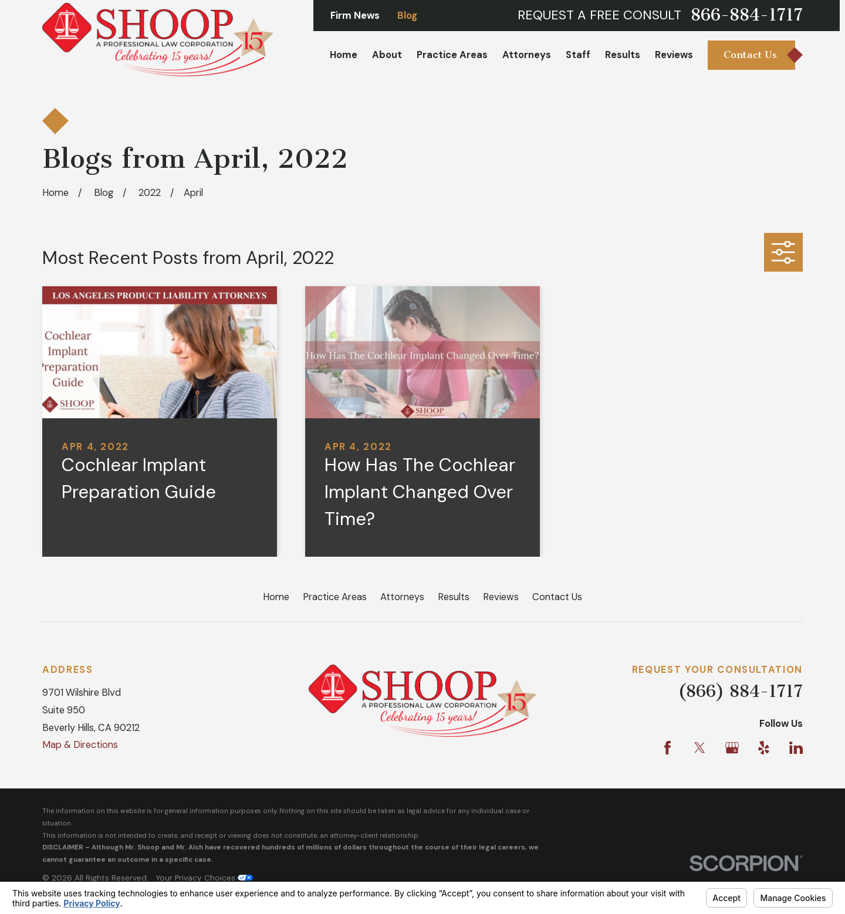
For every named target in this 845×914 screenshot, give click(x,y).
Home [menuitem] (343, 55)
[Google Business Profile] (732, 747)
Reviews (501, 597)
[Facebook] (667, 747)
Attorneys (402, 597)
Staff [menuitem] (578, 55)
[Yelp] (763, 747)
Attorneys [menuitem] (526, 55)
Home (276, 597)
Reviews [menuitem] (674, 55)
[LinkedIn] (796, 747)
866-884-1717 (747, 15)
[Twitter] (700, 747)
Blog (407, 15)
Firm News (355, 15)
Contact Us (557, 597)
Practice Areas (335, 597)
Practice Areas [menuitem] (452, 55)
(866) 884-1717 (740, 691)
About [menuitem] (387, 55)
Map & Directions (80, 745)
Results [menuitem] (622, 55)
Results (453, 597)
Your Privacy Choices (204, 877)
